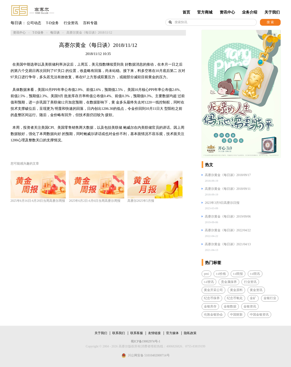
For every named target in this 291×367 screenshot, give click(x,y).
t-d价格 (221, 273)
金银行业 (270, 298)
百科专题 (90, 23)
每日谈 (55, 32)
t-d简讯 (255, 273)
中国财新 (236, 314)
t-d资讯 (209, 282)
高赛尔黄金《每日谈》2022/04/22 (228, 230)
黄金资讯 (256, 290)
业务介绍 (249, 12)
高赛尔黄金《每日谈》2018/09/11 (227, 188)
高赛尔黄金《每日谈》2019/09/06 (228, 216)
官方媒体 (172, 333)
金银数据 (230, 306)
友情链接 (154, 333)
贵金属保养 (229, 282)
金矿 (253, 298)
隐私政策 (190, 333)
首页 (186, 12)
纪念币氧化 (235, 298)
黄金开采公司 (213, 290)
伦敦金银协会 (213, 314)
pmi (206, 273)
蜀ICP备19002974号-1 (145, 341)
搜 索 (270, 22)
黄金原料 (236, 290)
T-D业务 (52, 23)
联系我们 (118, 333)
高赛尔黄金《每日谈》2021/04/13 (228, 244)
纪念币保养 (212, 298)
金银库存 (210, 306)
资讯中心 (227, 12)
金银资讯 (250, 306)
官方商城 (204, 12)
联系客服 (136, 333)
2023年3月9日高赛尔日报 (222, 202)
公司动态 (34, 23)
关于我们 (272, 12)
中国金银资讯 (259, 314)
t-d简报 (238, 273)
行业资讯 (71, 23)
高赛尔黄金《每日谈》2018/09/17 (228, 175)
